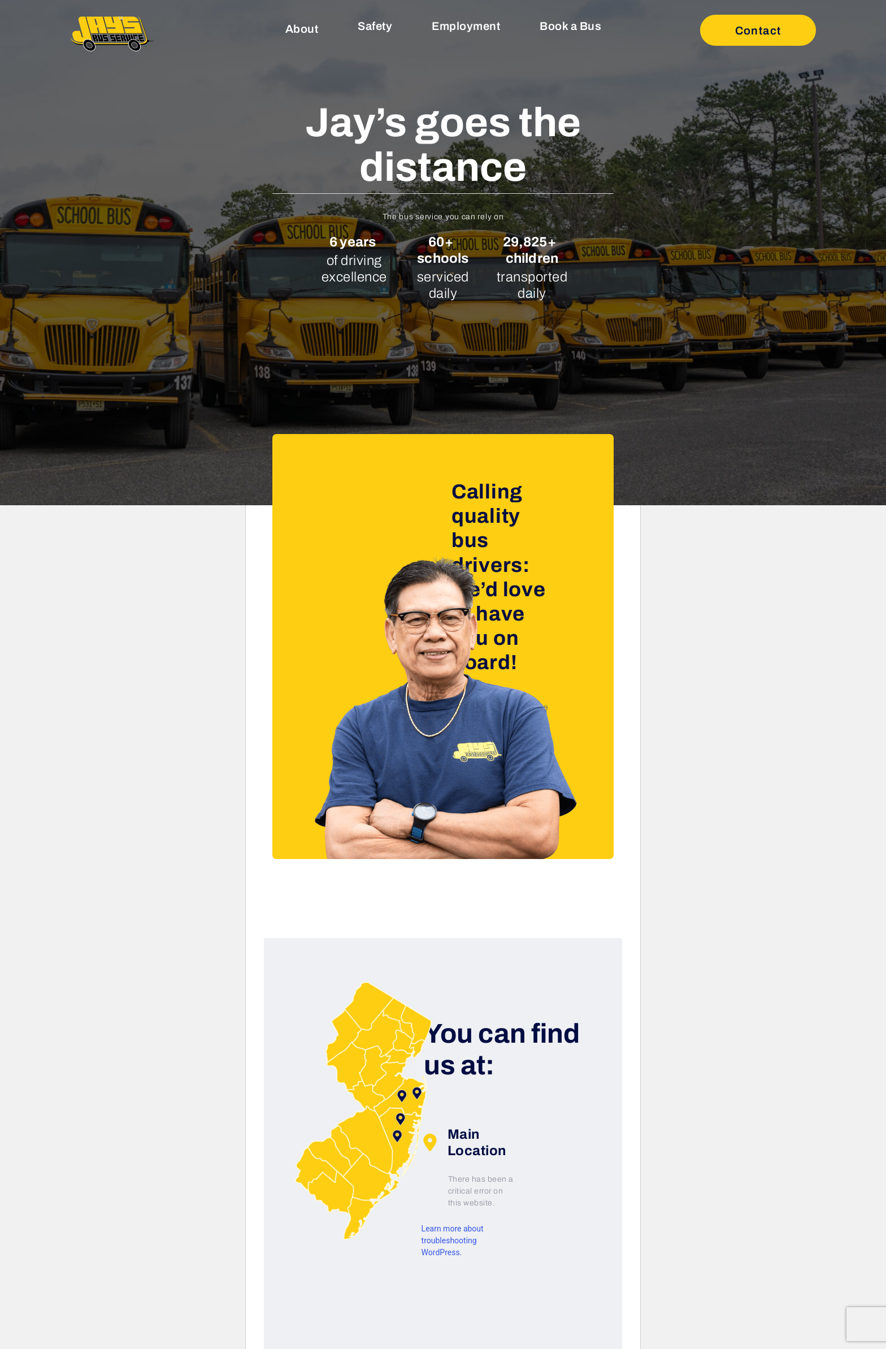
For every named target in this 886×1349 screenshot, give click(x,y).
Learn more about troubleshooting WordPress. (453, 1240)
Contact (758, 30)
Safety (375, 26)
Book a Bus (570, 26)
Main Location (464, 1142)
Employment (466, 26)
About (302, 29)
